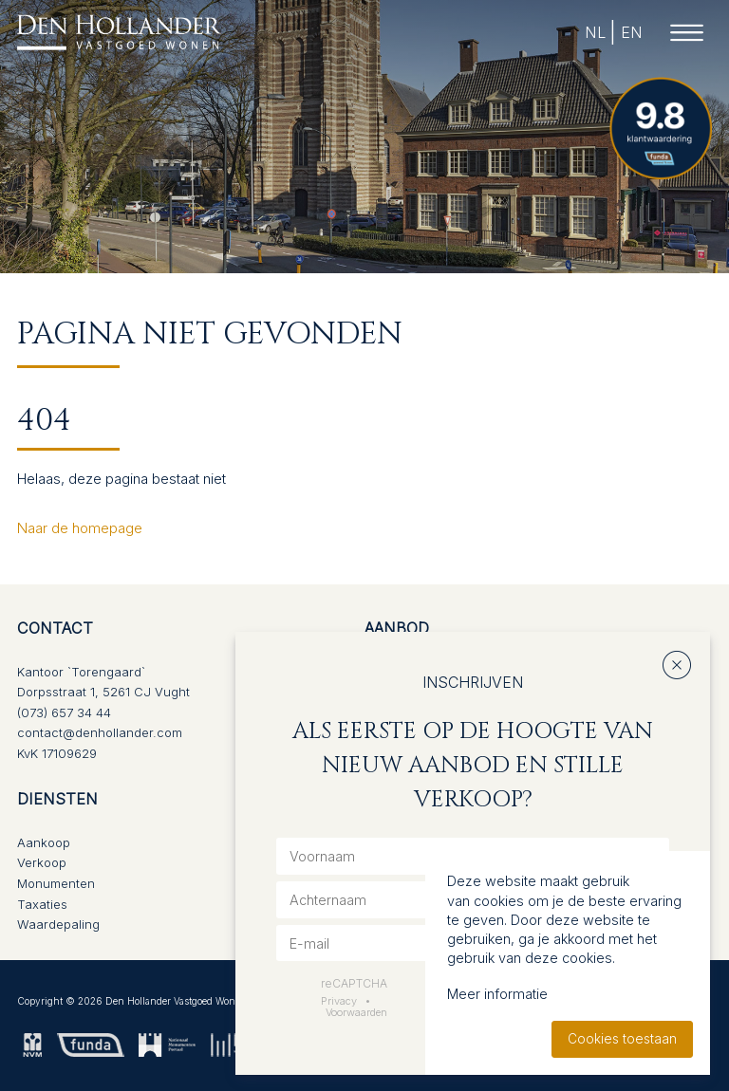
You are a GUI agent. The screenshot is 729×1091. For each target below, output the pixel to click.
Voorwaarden (356, 1012)
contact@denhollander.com (99, 732)
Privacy (339, 1001)
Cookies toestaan (622, 1038)
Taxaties (42, 904)
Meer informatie (497, 994)
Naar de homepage (79, 528)
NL (594, 32)
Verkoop (41, 862)
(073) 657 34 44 (64, 712)
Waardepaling (58, 924)
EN (631, 32)
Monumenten (56, 883)
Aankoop (43, 842)
